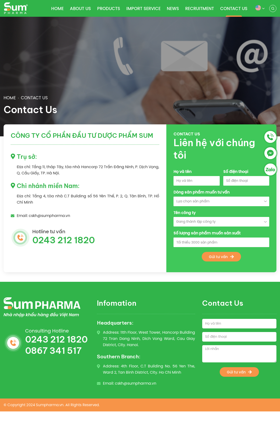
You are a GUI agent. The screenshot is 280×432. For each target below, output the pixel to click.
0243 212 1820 (56, 339)
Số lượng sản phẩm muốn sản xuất (207, 233)
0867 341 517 (53, 350)
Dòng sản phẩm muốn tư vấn (202, 192)
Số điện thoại (235, 172)
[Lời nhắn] (239, 353)
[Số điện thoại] (239, 337)
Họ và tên (182, 172)
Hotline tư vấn (95, 237)
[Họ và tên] (239, 323)
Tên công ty (185, 213)
